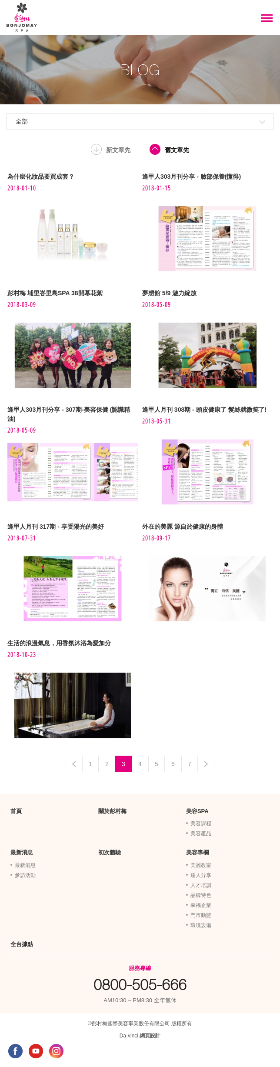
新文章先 (118, 150)
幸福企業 (200, 905)
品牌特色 (200, 895)
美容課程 (200, 823)
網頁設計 (150, 1036)
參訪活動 (25, 875)
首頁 (16, 811)
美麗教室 (200, 865)
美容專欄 (197, 852)
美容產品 (200, 833)
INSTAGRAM (56, 1051)
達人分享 (200, 875)
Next (206, 764)
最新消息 (21, 852)
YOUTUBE (36, 1051)
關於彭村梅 (112, 811)
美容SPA (197, 811)
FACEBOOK (15, 1051)
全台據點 (21, 944)
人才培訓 (200, 885)
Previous (74, 764)
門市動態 (200, 915)
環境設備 (200, 925)
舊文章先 (177, 150)
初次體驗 (109, 852)
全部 (22, 121)
